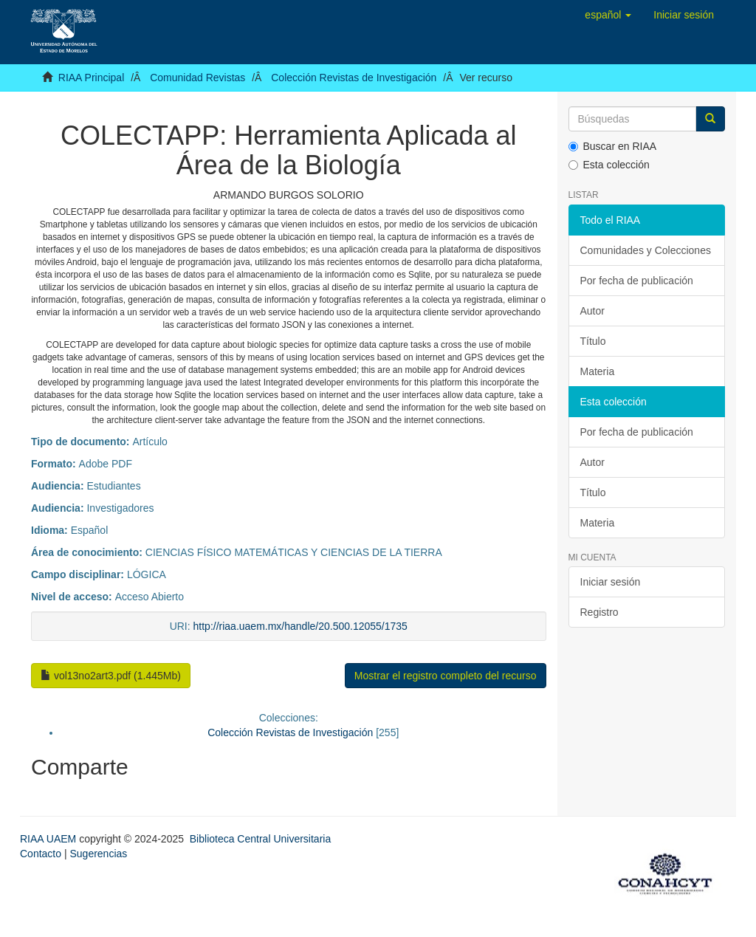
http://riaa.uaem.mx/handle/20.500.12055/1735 (300, 626)
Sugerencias (98, 853)
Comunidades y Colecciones (645, 250)
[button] (608, 15)
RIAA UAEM (49, 839)
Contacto (40, 853)
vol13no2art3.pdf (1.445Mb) (111, 676)
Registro (599, 612)
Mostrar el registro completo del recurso (445, 676)
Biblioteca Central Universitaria (260, 839)
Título (593, 341)
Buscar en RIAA (612, 146)
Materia (597, 371)
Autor (592, 311)
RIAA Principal (91, 77)
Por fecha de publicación (636, 280)
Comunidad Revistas (197, 77)
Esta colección (609, 165)
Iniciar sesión (610, 582)
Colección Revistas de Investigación (353, 77)
